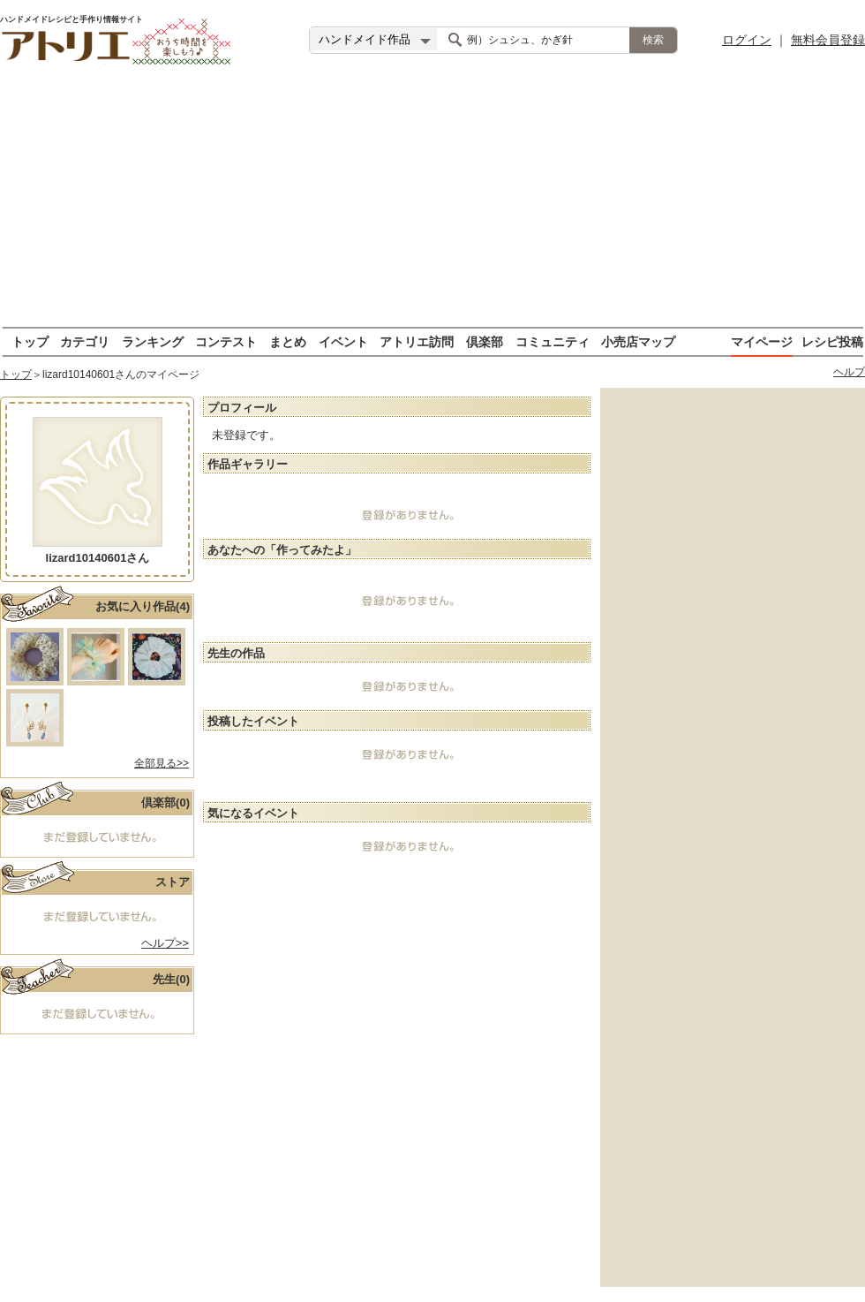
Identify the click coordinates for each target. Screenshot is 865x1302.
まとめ (287, 341)
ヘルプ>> (165, 943)
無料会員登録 (828, 40)
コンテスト (226, 341)
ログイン (746, 40)
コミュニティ (552, 341)
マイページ (762, 341)
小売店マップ (638, 341)
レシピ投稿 (832, 341)
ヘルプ (849, 372)
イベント (343, 341)
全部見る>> (161, 763)
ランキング (153, 341)
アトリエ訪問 (417, 341)
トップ (30, 341)
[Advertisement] (433, 203)
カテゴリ (84, 341)
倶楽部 (484, 341)
